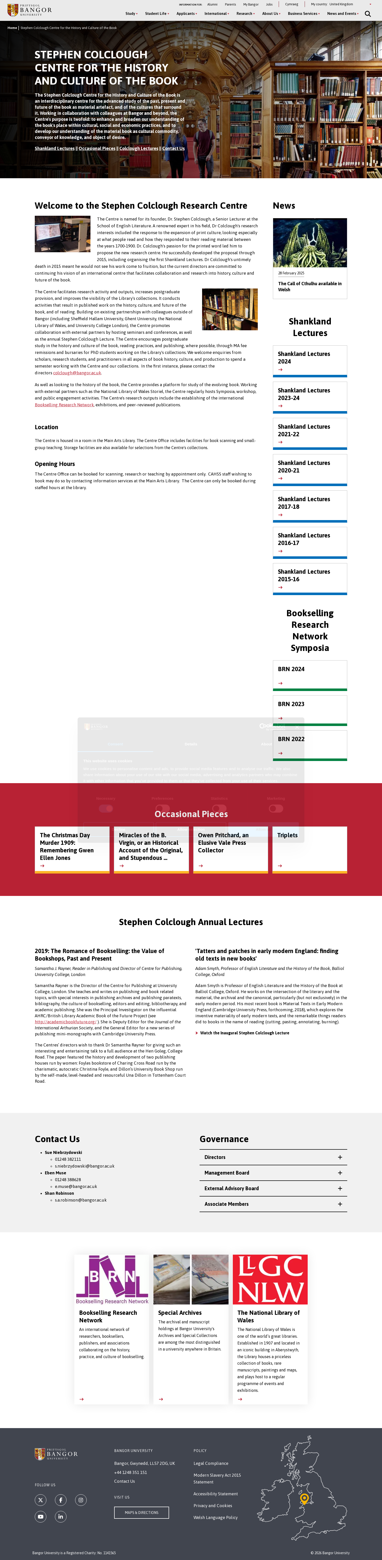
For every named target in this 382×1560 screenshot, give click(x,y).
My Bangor (251, 4)
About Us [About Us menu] (270, 13)
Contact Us (173, 148)
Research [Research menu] (244, 13)
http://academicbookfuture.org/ (66, 1021)
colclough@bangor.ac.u (76, 372)
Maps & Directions (141, 1513)
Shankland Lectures (55, 148)
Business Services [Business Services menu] (302, 13)
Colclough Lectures (138, 148)
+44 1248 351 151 (130, 1472)
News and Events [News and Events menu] (341, 13)
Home (12, 28)
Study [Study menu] (130, 13)
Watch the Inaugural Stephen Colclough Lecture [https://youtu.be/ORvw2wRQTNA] (244, 1033)
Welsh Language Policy (216, 1517)
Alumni (212, 4)
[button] (273, 1157)
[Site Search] (367, 14)
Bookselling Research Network (64, 404)
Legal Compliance (211, 1463)
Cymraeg (291, 4)
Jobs (269, 4)
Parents (230, 4)
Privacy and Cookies (213, 1505)
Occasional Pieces (97, 148)
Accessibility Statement (216, 1493)
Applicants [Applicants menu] (186, 13)
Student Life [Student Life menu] (156, 13)
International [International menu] (216, 13)
